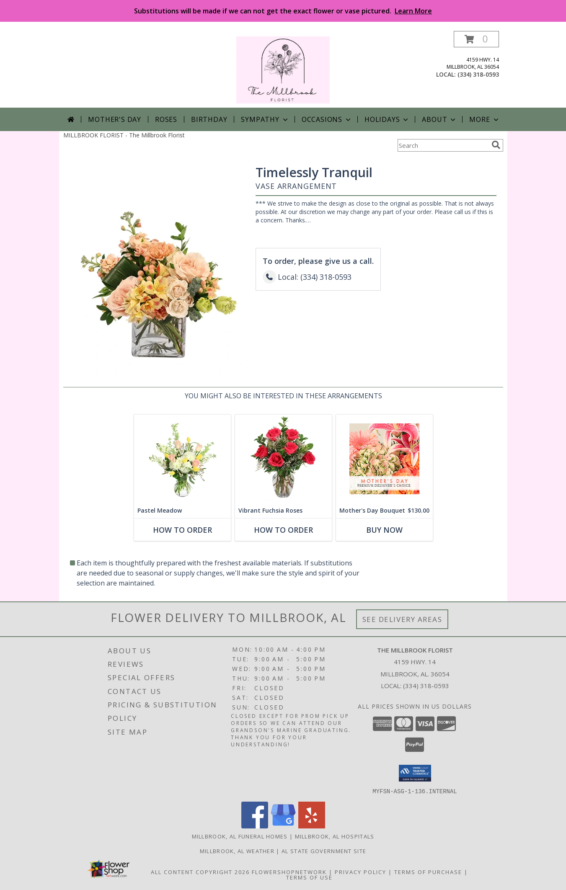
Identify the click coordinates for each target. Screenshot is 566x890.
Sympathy (265, 119)
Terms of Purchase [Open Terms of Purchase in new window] (428, 871)
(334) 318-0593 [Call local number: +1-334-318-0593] (478, 74)
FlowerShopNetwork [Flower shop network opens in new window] (289, 871)
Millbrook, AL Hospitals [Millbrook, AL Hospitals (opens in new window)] (335, 836)
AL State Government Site (324, 850)
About (439, 119)
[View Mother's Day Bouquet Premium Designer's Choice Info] (384, 459)
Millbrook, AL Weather (237, 850)
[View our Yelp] (311, 826)
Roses (166, 119)
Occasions (327, 119)
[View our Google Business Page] (283, 826)
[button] (476, 39)
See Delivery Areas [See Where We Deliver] (402, 619)
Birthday (209, 119)
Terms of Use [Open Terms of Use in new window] (309, 877)
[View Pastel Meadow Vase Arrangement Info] (182, 459)
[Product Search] (443, 145)
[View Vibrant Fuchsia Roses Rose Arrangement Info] (283, 459)
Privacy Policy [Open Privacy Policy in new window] (360, 871)
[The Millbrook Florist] (283, 69)
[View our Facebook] (254, 826)
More (484, 119)
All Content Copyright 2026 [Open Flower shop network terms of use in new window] (200, 871)
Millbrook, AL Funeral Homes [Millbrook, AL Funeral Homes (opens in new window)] (240, 836)
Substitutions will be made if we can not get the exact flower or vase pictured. (283, 10)
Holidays (387, 119)
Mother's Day (114, 119)
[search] (496, 145)
